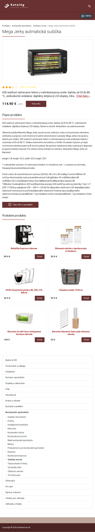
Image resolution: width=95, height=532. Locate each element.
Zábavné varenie (15, 471)
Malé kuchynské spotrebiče (20, 440)
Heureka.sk (10, 395)
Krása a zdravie (12, 400)
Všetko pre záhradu (14, 498)
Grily (7, 389)
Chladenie (10, 371)
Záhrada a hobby (13, 504)
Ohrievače (10, 480)
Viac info (36, 103)
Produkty (6, 26)
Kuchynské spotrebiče (21, 26)
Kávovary (12, 428)
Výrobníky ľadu (14, 467)
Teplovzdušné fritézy (17, 463)
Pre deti (9, 486)
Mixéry (11, 444)
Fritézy (11, 421)
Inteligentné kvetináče (18, 425)
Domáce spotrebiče (14, 377)
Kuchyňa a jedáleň (14, 406)
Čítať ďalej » (83, 96)
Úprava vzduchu (13, 492)
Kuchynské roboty (16, 432)
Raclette (11, 452)
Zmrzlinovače (14, 475)
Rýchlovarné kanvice (17, 456)
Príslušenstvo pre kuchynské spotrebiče (26, 448)
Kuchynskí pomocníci (17, 436)
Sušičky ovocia (39, 26)
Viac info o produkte (20, 204)
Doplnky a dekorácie (15, 383)
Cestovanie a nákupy (15, 366)
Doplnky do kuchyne (17, 417)
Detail (39, 256)
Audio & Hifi (11, 360)
